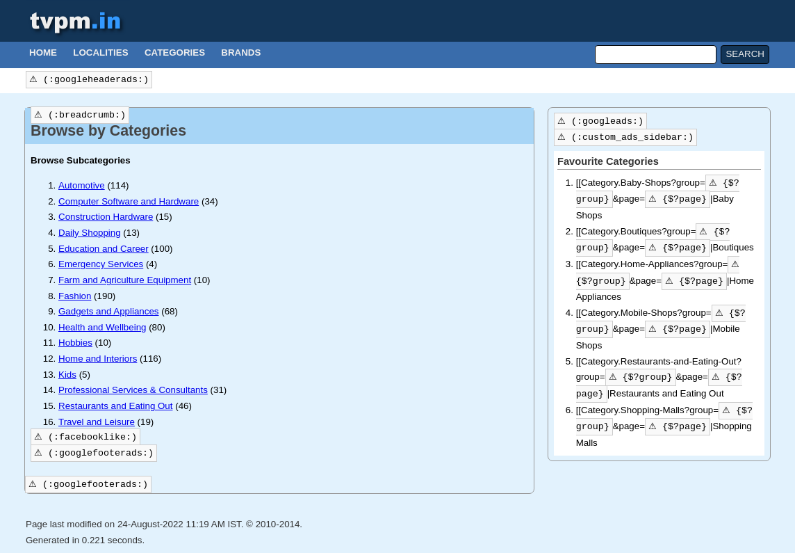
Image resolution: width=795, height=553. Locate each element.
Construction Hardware (105, 216)
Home (43, 52)
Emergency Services (100, 264)
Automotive (81, 185)
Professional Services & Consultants (133, 390)
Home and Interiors (97, 358)
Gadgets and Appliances (108, 311)
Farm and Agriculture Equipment (124, 280)
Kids (67, 374)
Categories (175, 52)
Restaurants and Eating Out (115, 406)
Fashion (74, 296)
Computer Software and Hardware (128, 201)
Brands (241, 52)
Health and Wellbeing (102, 327)
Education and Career (103, 248)
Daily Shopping (89, 232)
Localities (100, 52)
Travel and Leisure (96, 422)
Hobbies (75, 342)
